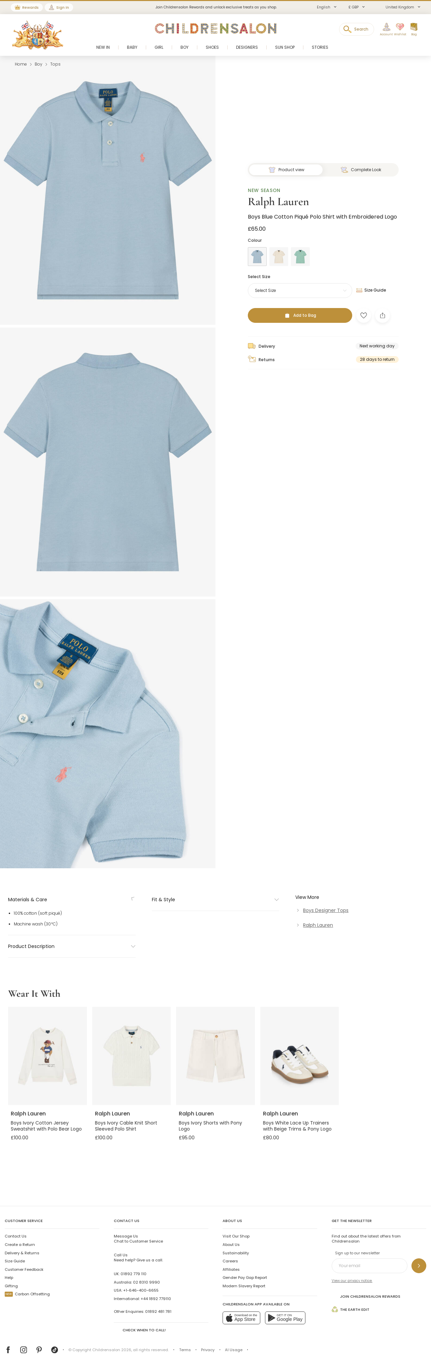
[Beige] (278, 703)
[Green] (300, 703)
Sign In (62, 7)
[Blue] (257, 703)
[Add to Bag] (300, 762)
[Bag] (413, 29)
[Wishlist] (398, 29)
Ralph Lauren (278, 648)
